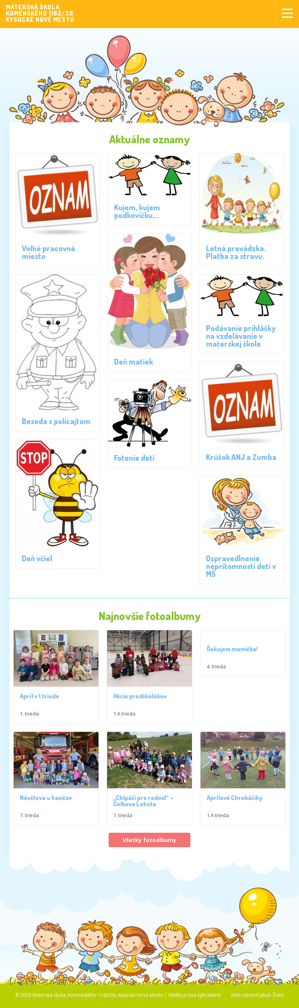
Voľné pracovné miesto (48, 252)
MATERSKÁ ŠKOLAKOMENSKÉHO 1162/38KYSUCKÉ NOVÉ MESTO (40, 13)
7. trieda (29, 823)
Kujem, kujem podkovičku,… (137, 211)
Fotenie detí (134, 458)
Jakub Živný (271, 1003)
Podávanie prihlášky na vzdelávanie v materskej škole (241, 336)
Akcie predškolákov (140, 700)
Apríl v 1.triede (39, 700)
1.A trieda (124, 717)
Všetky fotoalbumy (149, 848)
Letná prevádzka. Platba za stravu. (236, 252)
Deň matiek (133, 361)
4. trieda (216, 666)
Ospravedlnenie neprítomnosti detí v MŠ (241, 566)
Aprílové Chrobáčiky (234, 806)
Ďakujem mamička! (232, 649)
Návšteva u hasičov (46, 806)
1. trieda (29, 717)
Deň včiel (37, 558)
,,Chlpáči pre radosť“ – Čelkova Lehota (143, 809)
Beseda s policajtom (56, 421)
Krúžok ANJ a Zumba (241, 457)
